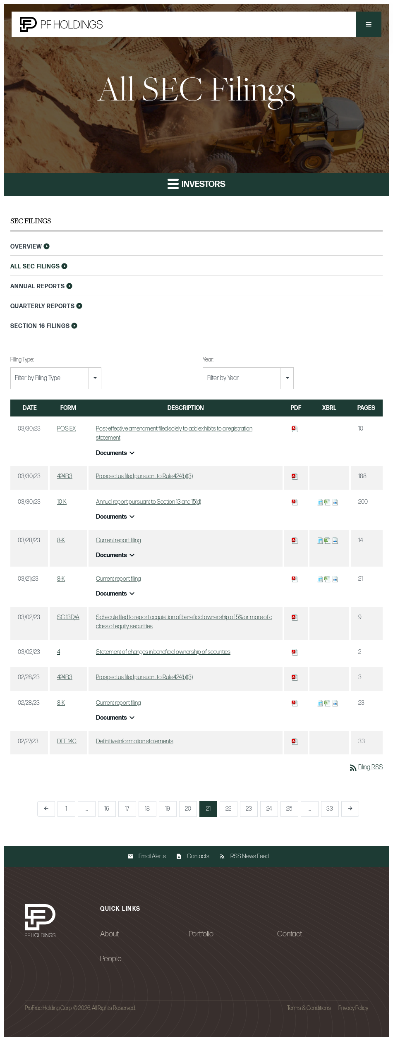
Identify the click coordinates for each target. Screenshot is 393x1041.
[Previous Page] (46, 809)
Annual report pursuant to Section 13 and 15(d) (148, 501)
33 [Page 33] (329, 808)
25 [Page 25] (289, 808)
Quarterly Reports (42, 306)
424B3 (64, 476)
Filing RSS (365, 767)
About (109, 934)
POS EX (66, 428)
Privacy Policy (353, 1008)
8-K (61, 540)
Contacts (198, 856)
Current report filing (118, 540)
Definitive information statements (134, 741)
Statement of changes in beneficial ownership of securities (163, 652)
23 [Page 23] (249, 808)
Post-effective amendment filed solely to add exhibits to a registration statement (174, 433)
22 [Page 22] (228, 808)
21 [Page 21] (208, 808)
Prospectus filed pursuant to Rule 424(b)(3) (144, 476)
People (111, 959)
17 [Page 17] (127, 808)
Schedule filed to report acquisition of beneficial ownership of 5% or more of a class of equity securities (184, 622)
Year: (208, 359)
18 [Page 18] (147, 808)
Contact (289, 934)
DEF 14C (67, 741)
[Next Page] (350, 809)
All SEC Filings (35, 266)
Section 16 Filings (40, 326)
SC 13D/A (68, 617)
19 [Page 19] (167, 808)
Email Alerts (152, 856)
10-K (62, 501)
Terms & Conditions (309, 1008)
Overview (26, 246)
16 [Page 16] (106, 808)
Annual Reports (37, 286)
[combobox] (55, 378)
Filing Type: (22, 359)
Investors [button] (196, 183)
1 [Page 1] (66, 808)
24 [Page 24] (269, 808)
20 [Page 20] (188, 808)
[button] (368, 24)
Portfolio (201, 934)
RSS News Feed (249, 856)
